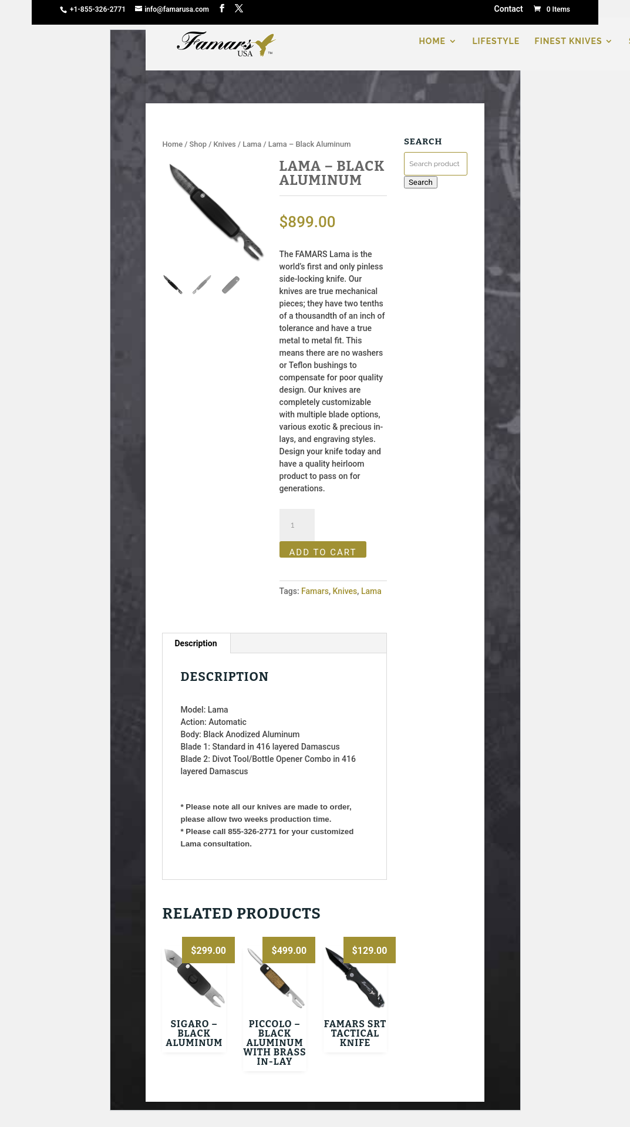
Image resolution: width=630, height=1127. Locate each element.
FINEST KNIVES (568, 41)
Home (172, 144)
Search (421, 182)
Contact (508, 9)
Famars (315, 591)
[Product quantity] (297, 525)
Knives (224, 144)
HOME (432, 41)
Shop (198, 144)
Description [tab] (195, 643)
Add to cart (323, 552)
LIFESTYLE (496, 41)
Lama (251, 144)
